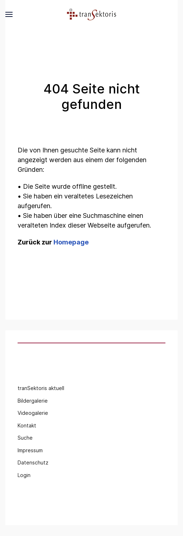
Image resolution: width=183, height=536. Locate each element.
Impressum (30, 450)
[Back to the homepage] (91, 14)
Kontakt (27, 425)
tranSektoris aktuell (41, 388)
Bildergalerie (33, 401)
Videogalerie (33, 413)
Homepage (71, 242)
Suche (25, 438)
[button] (9, 14)
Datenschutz (33, 462)
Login (24, 475)
